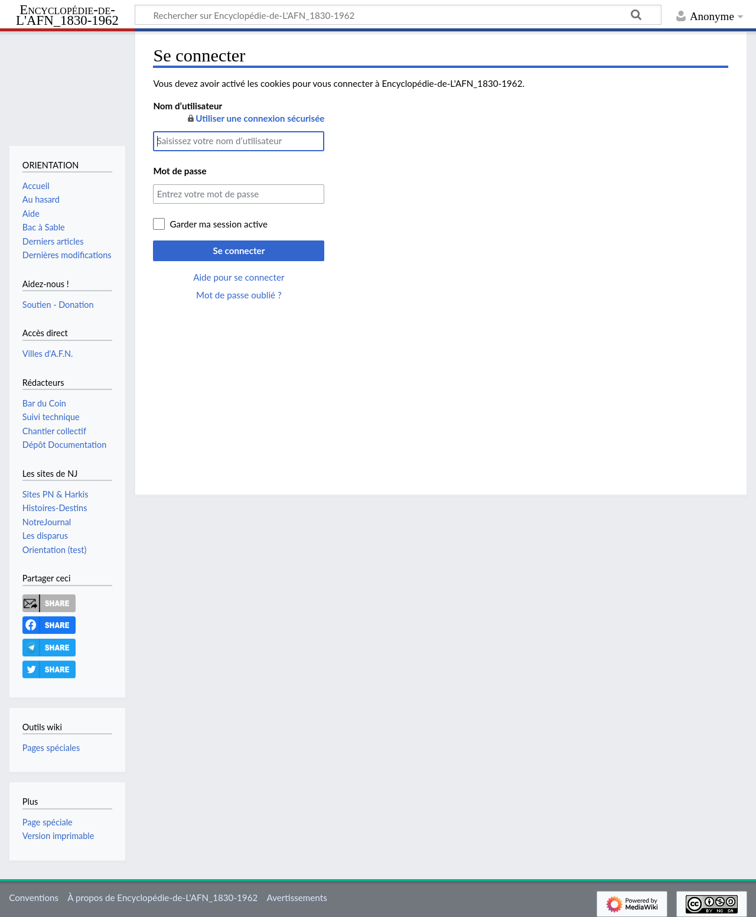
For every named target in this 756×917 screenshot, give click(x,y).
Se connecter (239, 250)
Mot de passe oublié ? (239, 295)
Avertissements (296, 897)
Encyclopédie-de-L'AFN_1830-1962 (67, 16)
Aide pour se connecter (238, 277)
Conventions (33, 897)
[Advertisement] (440, 384)
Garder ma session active (219, 224)
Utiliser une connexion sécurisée (255, 118)
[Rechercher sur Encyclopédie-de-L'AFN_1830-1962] (398, 14)
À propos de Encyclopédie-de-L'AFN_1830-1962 (162, 897)
